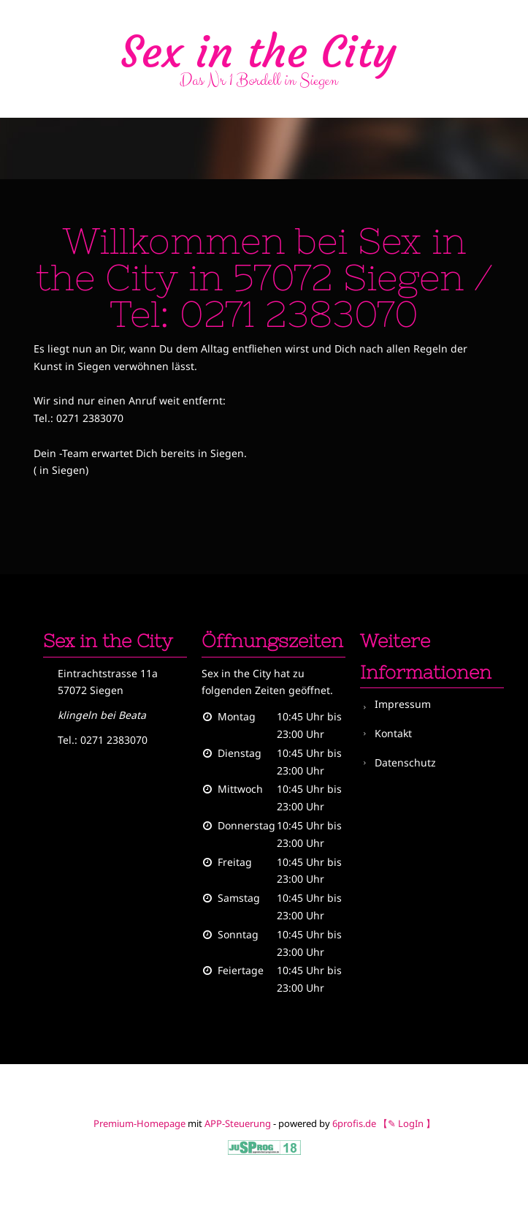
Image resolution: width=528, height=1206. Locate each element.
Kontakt (393, 733)
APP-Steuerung (237, 1123)
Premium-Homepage (139, 1123)
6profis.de (354, 1123)
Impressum (403, 704)
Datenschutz (405, 762)
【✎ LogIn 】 (406, 1123)
